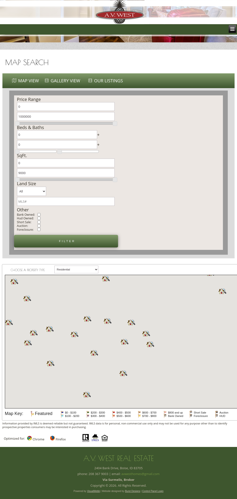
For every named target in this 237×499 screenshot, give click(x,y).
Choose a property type (28, 270)
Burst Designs (132, 491)
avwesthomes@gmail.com (140, 474)
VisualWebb (93, 491)
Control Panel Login (152, 491)
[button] (66, 241)
